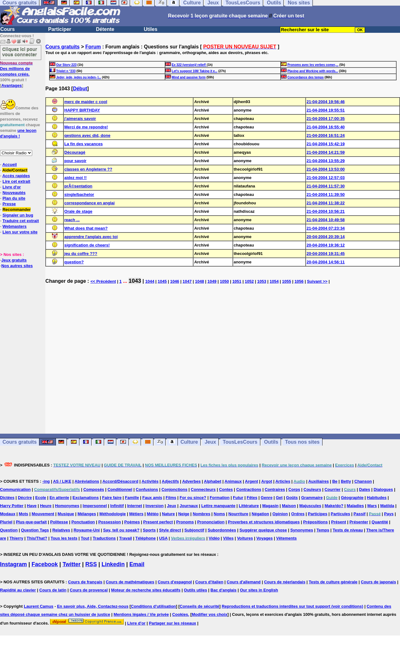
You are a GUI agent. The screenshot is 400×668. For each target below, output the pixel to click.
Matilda (387, 505)
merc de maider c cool (85, 101)
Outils (271, 442)
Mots (23, 513)
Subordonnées (222, 530)
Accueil (9, 164)
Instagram (13, 564)
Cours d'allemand (244, 582)
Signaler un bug (17, 215)
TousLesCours (240, 442)
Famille (132, 497)
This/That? (37, 538)
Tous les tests (64, 538)
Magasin (270, 505)
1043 (134, 281)
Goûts (292, 497)
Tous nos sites (302, 442)
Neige (183, 513)
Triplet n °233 (65, 71)
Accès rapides (16, 175)
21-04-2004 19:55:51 (326, 110)
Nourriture (238, 513)
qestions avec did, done (87, 135)
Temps (323, 530)
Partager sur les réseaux (172, 623)
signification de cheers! (87, 245)
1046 (174, 281)
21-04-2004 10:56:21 (326, 211)
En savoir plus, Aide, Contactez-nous (92, 606)
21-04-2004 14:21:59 (326, 152)
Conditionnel (120, 489)
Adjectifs (170, 481)
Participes (317, 513)
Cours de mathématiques (130, 582)
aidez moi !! (75, 177)
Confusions (147, 489)
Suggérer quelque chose (263, 530)
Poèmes (132, 522)
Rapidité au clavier (18, 590)
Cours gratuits (62, 46)
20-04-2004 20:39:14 (326, 236)
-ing (46, 481)
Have (32, 505)
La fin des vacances (83, 144)
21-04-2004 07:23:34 (326, 228)
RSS (91, 564)
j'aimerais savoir (80, 118)
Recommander (16, 209)
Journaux (189, 505)
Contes (226, 489)
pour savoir (75, 160)
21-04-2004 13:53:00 (326, 169)
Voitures (245, 538)
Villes (228, 538)
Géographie (352, 497)
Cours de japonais (378, 582)
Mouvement (43, 513)
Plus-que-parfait (31, 522)
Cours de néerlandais (284, 582)
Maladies (355, 505)
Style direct (170, 530)
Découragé (74, 152)
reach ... (72, 219)
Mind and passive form (189, 77)
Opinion (280, 513)
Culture (189, 442)
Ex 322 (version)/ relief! (189, 65)
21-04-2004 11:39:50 (326, 194)
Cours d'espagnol (175, 582)
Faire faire (112, 497)
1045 (162, 281)
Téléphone (145, 538)
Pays (388, 513)
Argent (251, 481)
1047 (187, 281)
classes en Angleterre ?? (88, 169)
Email (136, 564)
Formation (220, 497)
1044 (149, 281)
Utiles (151, 29)
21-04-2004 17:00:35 (326, 118)
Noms (219, 513)
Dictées (7, 497)
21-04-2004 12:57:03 (326, 177)
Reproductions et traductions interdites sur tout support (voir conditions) (292, 606)
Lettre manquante (218, 505)
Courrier (332, 489)
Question (9, 530)
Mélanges (87, 513)
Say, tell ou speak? (121, 530)
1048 (199, 281)
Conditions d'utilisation (153, 606)
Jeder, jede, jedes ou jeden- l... (78, 77)
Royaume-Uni (86, 530)
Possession (109, 522)
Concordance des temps (306, 77)
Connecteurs (203, 489)
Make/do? (334, 505)
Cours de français (85, 582)
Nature (168, 513)
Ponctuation (83, 522)
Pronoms (185, 522)
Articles (282, 481)
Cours (7, 29)
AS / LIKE (62, 481)
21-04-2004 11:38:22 (326, 203)
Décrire (25, 497)
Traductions (104, 538)
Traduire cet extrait (20, 220)
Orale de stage (78, 211)
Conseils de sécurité (199, 606)
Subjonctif (194, 530)
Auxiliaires (318, 481)
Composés (93, 489)
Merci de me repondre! (86, 127)
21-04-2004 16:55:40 (326, 127)
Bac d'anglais (224, 590)
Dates (364, 489)
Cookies (180, 614)
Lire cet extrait (16, 181)
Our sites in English (259, 590)
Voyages (264, 538)
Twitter (71, 564)
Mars (372, 505)
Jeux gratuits (14, 260)
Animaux (233, 481)
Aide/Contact (14, 170)
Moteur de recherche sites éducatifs (146, 590)
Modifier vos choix (209, 614)
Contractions (248, 489)
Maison (289, 505)
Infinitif (117, 505)
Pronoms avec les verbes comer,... (313, 65)
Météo (153, 513)
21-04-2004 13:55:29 (326, 160)
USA (163, 538)
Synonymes (301, 530)
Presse (9, 204)
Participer (59, 29)
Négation (260, 513)
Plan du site (13, 198)
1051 (236, 281)
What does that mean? (86, 228)
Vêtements (286, 538)
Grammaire (312, 497)
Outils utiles (195, 590)
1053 (261, 281)
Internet (134, 505)
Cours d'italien (209, 582)
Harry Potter (11, 505)
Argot (266, 481)
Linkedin (113, 564)
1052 (249, 281)
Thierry (16, 538)
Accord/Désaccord (120, 481)
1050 (224, 281)
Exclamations (85, 497)
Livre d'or (11, 187)
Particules (340, 513)
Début (80, 88)
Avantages (11, 85)
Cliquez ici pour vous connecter (19, 51)
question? (74, 262)
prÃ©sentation (78, 186)
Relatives (61, 530)
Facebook (45, 564)
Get (279, 497)
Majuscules (310, 505)
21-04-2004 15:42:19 (326, 144)
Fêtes (252, 497)
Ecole (40, 497)
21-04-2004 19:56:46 (326, 101)
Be (335, 481)
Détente (105, 29)
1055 (286, 281)
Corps (294, 489)
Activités (150, 481)
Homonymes (67, 505)
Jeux (210, 442)
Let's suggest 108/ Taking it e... (195, 71)
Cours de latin (53, 590)
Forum (93, 46)
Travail (125, 538)
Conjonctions (175, 489)
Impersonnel (95, 505)
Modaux (7, 513)
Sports (149, 530)
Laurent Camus (38, 606)
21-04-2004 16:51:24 (326, 135)
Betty (346, 481)
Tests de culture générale (333, 582)
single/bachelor (79, 194)
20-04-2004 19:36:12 (326, 245)
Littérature (249, 505)
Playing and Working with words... (313, 71)
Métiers (136, 513)
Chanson (363, 481)
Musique (66, 513)
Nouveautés (14, 192)
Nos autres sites (16, 265)
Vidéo (214, 538)
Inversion (155, 505)
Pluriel (6, 522)
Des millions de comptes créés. (16, 69)
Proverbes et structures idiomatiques (264, 522)
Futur (238, 497)
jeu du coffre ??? (80, 253)
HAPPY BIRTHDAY (82, 110)
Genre (266, 497)
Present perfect (158, 522)
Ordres (298, 513)
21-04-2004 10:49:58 (326, 219)
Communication (15, 489)
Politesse (59, 522)
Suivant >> (317, 281)
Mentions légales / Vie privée (141, 614)
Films (171, 497)
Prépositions (315, 522)
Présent (338, 522)
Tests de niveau (348, 530)
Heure (46, 505)
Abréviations (87, 481)
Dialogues (383, 489)
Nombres (201, 513)
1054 (274, 281)
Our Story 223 (66, 65)
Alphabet (213, 481)
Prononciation (210, 522)
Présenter (358, 522)
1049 (212, 281)
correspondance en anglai (89, 203)
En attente (59, 497)
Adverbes (191, 481)
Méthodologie (112, 513)
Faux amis (152, 497)
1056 (298, 281)
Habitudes (377, 497)
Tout (85, 538)
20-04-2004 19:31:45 (326, 253)
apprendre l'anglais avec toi (91, 236)
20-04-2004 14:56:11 (326, 262)
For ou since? (193, 497)
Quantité (380, 522)
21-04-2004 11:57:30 (326, 186)
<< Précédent (103, 281)
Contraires (275, 489)
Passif (359, 513)
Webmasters (14, 226)
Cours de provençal (89, 590)
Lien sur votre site (20, 232)
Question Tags (35, 530)
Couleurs (312, 489)
